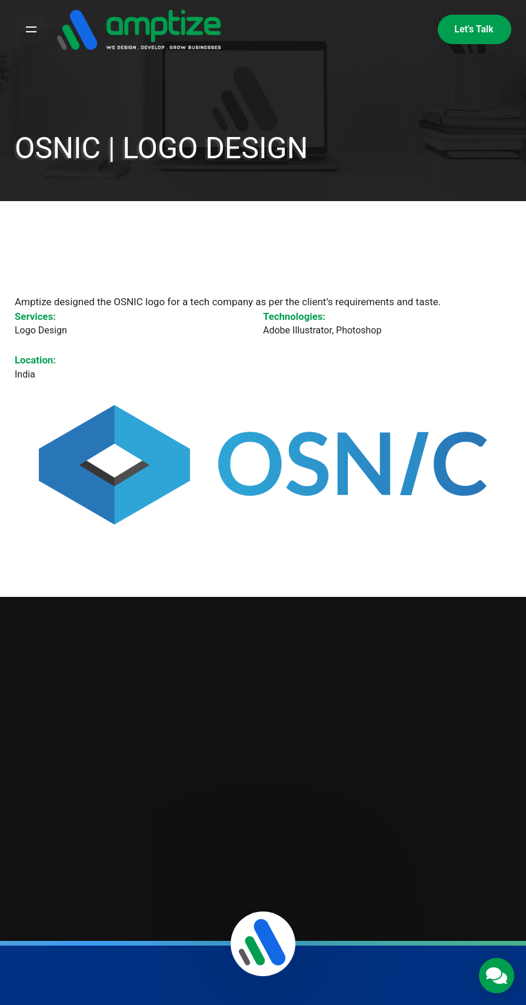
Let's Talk (473, 29)
